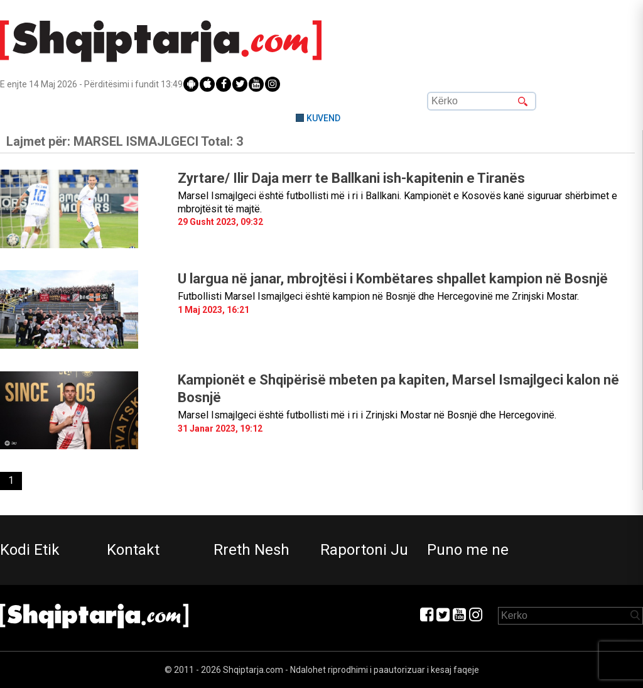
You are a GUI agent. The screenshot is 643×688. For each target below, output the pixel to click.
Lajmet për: (124, 141)
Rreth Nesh (251, 550)
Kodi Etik (30, 550)
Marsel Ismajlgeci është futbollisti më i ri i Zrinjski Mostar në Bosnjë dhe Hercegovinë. (367, 415)
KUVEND (323, 118)
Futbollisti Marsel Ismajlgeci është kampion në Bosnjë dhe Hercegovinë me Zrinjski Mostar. (378, 296)
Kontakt (133, 550)
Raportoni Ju (364, 550)
